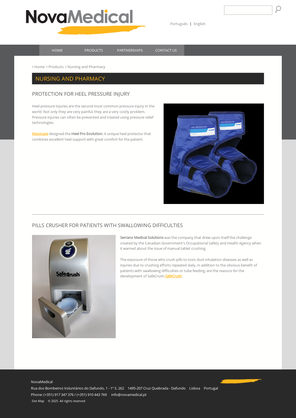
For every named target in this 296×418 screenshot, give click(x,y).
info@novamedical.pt (129, 394)
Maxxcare (40, 133)
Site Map (38, 401)
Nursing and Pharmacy (70, 78)
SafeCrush (173, 275)
